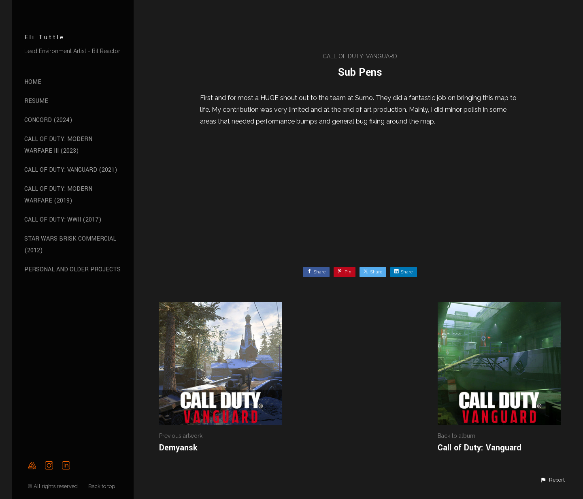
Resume (36, 101)
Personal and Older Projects (72, 269)
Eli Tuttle (44, 37)
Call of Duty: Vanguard (360, 56)
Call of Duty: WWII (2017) (63, 219)
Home (32, 82)
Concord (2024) (48, 120)
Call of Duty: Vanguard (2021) (70, 170)
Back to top (102, 486)
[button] (552, 480)
